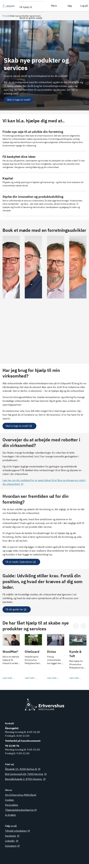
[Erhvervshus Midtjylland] (9, 5)
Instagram (12, 845)
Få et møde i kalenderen (21, 561)
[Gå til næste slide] (83, 626)
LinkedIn (11, 840)
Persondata (11, 804)
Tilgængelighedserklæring (21, 809)
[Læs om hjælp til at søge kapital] (44, 182)
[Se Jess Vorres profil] (55, 296)
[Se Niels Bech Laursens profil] (77, 296)
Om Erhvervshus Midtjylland (20, 794)
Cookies (9, 799)
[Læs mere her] (44, 138)
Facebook (12, 835)
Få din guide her (16, 609)
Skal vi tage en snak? (19, 425)
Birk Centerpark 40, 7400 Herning (26, 774)
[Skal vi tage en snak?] (19, 100)
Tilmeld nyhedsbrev (17, 830)
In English (10, 814)
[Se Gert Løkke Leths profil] (11, 296)
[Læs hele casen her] (11, 659)
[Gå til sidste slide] (76, 626)
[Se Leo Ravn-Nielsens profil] (33, 296)
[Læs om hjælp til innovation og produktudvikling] (44, 203)
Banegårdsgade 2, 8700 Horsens (25, 779)
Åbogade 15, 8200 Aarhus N (22, 769)
